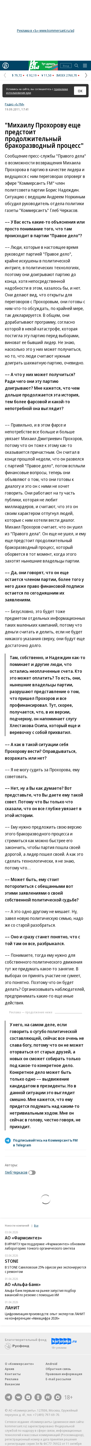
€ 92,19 (32, 75)
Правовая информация (64, 1374)
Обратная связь (58, 1369)
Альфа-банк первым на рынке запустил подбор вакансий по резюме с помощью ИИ (40, 1292)
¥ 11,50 (46, 75)
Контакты (13, 1374)
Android (51, 1364)
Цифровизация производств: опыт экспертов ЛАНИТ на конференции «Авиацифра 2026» (45, 1315)
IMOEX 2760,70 (66, 75)
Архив (9, 1369)
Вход (66, 65)
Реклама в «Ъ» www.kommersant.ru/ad (45, 30)
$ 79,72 (17, 75)
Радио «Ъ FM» (14, 104)
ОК (80, 90)
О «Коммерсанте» (19, 1364)
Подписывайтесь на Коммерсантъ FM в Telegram (45, 1142)
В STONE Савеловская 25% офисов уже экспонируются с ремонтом (45, 1269)
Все (36, 1225)
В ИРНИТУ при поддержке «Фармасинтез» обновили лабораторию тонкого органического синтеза (45, 1246)
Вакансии (12, 1384)
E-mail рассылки (58, 1379)
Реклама (11, 1379)
